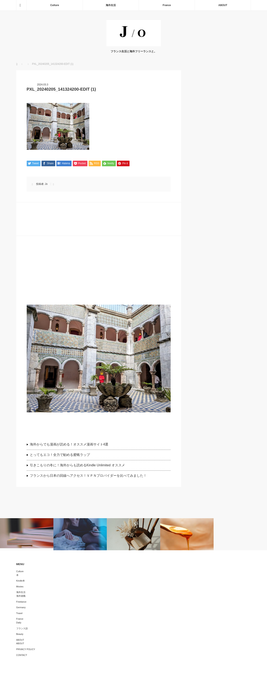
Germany (21, 607)
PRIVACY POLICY (25, 649)
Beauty (19, 634)
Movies (20, 586)
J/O (130, 676)
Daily (18, 622)
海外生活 (111, 5)
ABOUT (222, 5)
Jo (46, 184)
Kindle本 (20, 580)
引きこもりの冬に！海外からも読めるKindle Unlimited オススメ (77, 465)
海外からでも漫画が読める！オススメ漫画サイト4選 (69, 444)
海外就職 (20, 596)
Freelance (21, 601)
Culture (54, 5)
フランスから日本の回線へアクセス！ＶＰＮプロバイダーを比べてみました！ (90, 475)
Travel (19, 613)
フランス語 (22, 628)
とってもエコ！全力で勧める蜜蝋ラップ (60, 455)
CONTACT (21, 655)
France (167, 5)
